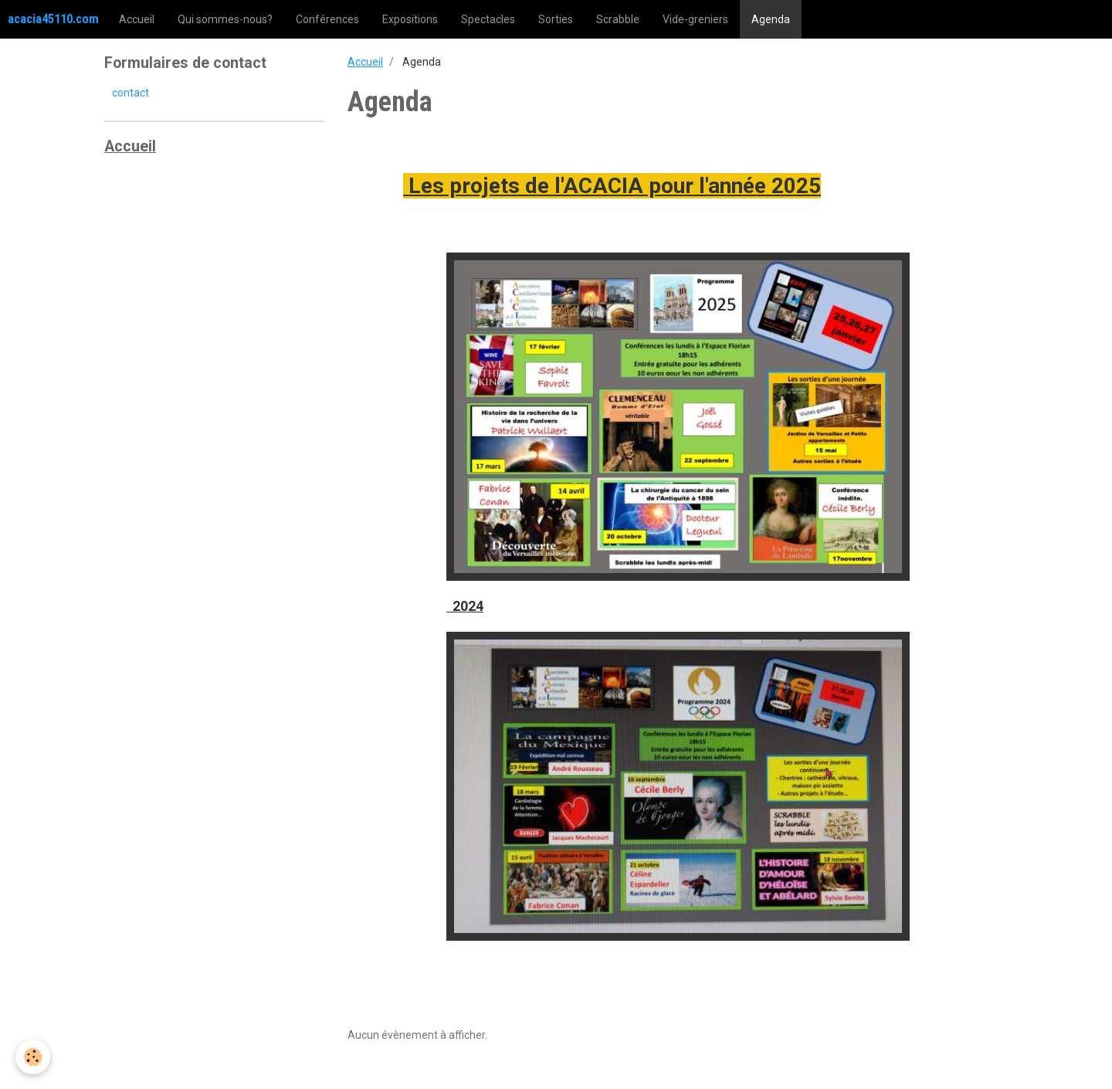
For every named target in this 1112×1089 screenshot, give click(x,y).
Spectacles (488, 19)
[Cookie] (32, 1057)
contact (130, 93)
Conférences (327, 19)
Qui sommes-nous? (225, 19)
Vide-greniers (695, 19)
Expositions (410, 19)
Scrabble (617, 19)
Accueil (136, 19)
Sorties (555, 19)
